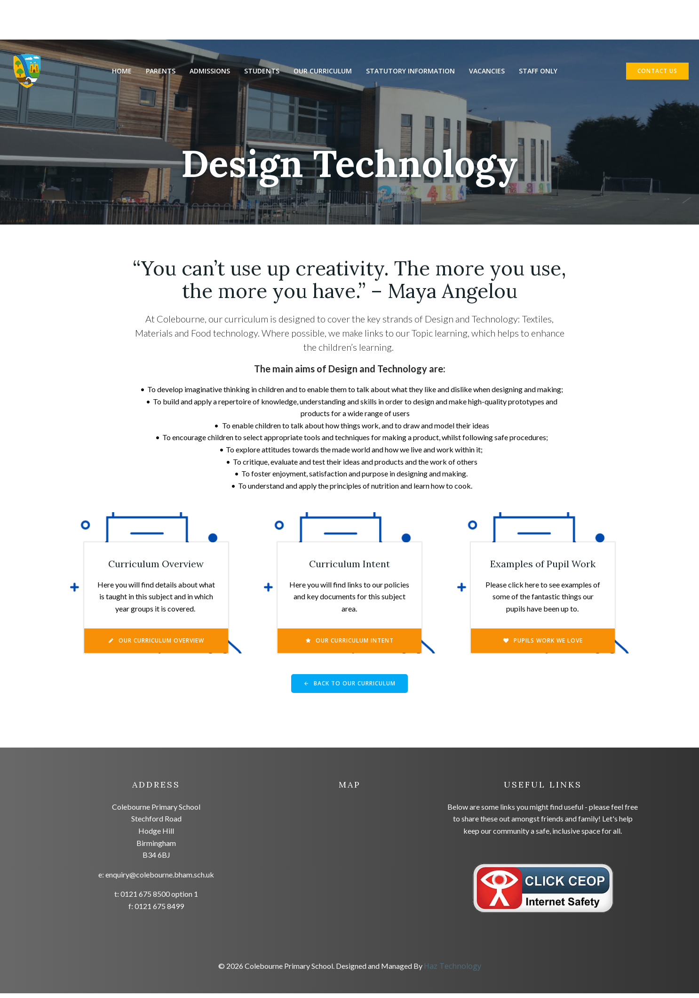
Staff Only (538, 71)
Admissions (210, 71)
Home (122, 71)
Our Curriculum (323, 71)
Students (262, 71)
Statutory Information (410, 71)
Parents (161, 71)
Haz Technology (452, 971)
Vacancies (487, 71)
